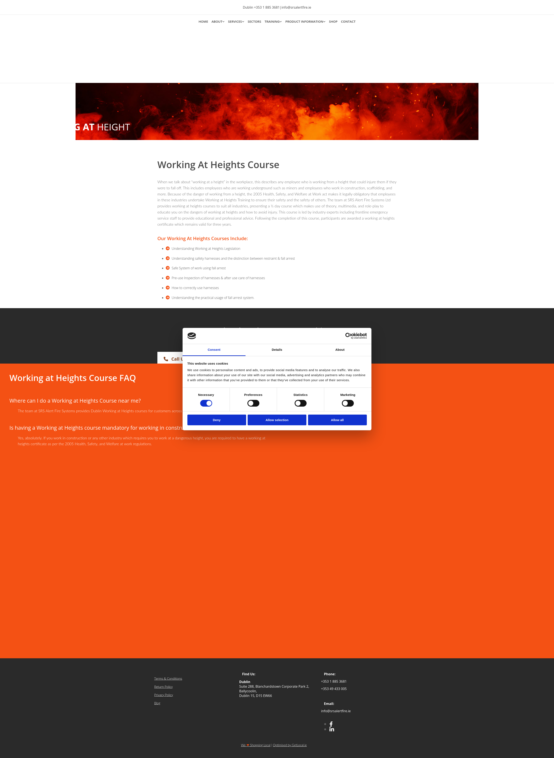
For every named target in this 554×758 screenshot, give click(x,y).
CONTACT (348, 21)
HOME (203, 21)
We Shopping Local (255, 745)
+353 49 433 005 (334, 688)
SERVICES (235, 21)
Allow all (337, 420)
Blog (157, 703)
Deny (217, 420)
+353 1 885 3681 (267, 7)
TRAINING (272, 21)
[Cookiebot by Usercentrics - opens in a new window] (348, 336)
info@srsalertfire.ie (296, 7)
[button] (180, 359)
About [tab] (340, 349)
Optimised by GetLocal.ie (290, 745)
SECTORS (254, 21)
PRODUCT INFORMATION (304, 21)
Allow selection (276, 420)
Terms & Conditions (168, 678)
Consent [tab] (214, 349)
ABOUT (217, 21)
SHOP (333, 21)
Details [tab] (277, 349)
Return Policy (163, 687)
